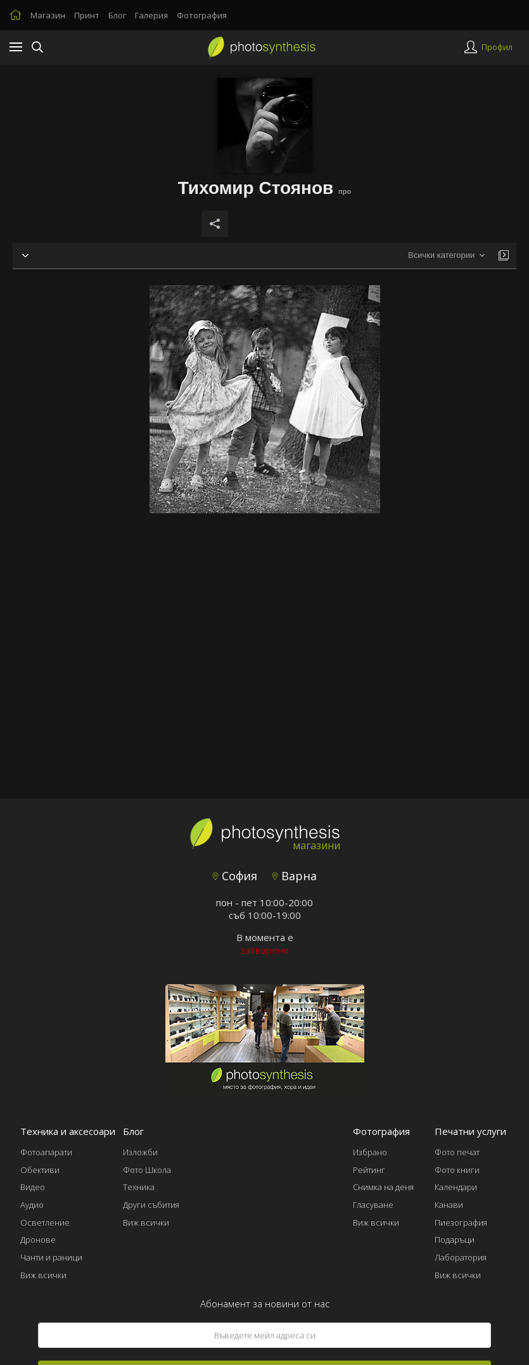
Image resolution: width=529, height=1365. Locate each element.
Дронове (38, 1239)
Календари (456, 1187)
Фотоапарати (46, 1152)
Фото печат (457, 1152)
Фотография (202, 15)
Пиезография (461, 1222)
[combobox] (446, 256)
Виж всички (43, 1275)
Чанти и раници (51, 1257)
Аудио (32, 1204)
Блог (117, 15)
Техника (139, 1187)
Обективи (40, 1170)
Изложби (140, 1152)
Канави (449, 1204)
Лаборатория (461, 1257)
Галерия (151, 15)
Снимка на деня (383, 1187)
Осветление (45, 1222)
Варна (294, 875)
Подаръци (455, 1239)
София (234, 875)
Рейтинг (369, 1170)
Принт (86, 15)
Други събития (151, 1204)
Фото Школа (147, 1170)
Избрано (370, 1152)
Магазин (47, 15)
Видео (32, 1187)
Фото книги (457, 1170)
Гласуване (373, 1204)
